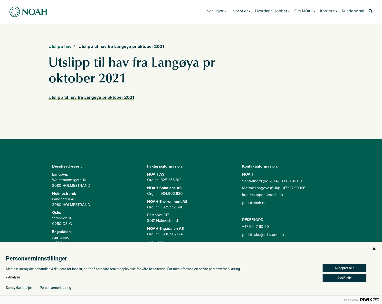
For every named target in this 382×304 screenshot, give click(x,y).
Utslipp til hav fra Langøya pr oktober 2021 (91, 97)
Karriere (328, 11)
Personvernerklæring (55, 288)
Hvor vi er (240, 11)
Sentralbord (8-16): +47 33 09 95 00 (272, 181)
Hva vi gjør (215, 11)
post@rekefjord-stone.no (263, 234)
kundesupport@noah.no (262, 194)
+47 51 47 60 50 (255, 226)
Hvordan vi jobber (272, 11)
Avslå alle (344, 278)
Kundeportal (353, 11)
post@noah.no (254, 202)
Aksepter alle (344, 268)
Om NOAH (305, 11)
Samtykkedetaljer (19, 288)
